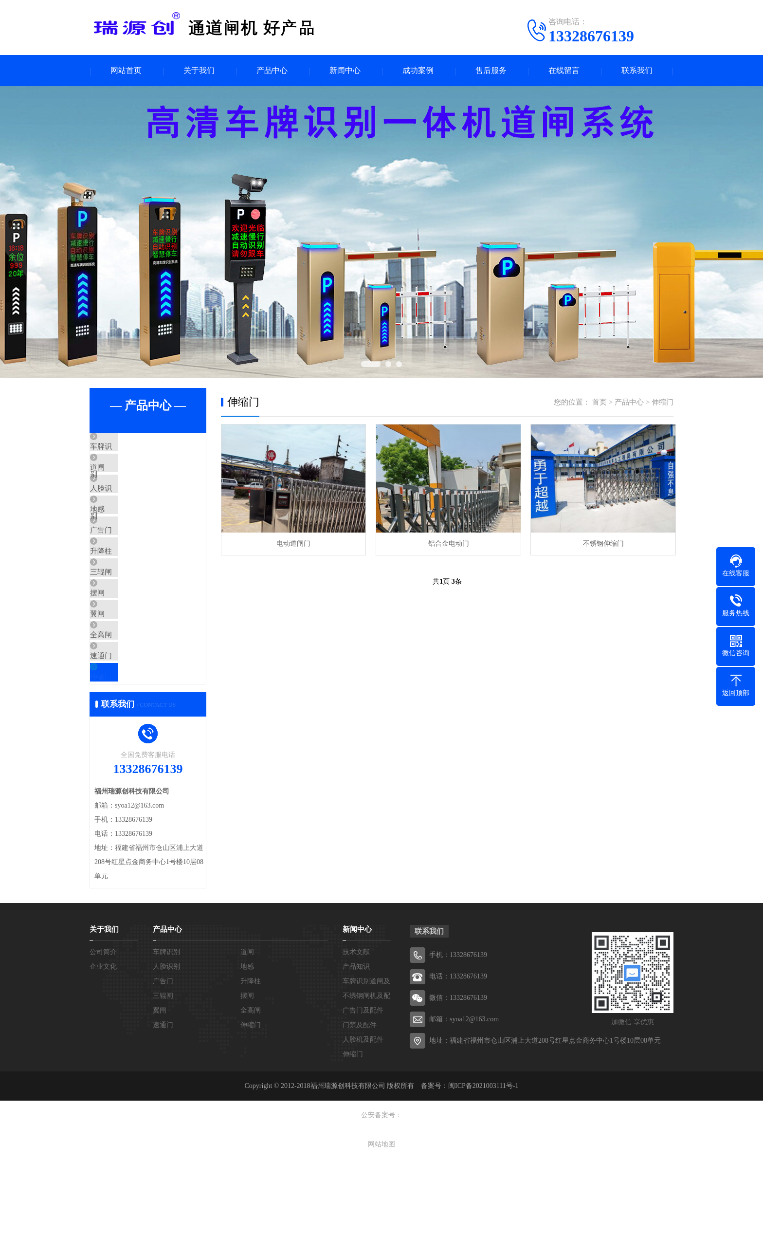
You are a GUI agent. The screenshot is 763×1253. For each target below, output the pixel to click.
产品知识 (356, 1060)
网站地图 (381, 1238)
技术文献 (356, 1046)
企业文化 (103, 1060)
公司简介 (103, 1046)
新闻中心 (345, 71)
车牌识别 (127, 448)
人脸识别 (127, 505)
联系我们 (637, 71)
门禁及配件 (360, 1119)
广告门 (123, 563)
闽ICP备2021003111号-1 (483, 1179)
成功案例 (418, 71)
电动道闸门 (293, 543)
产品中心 (272, 71)
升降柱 (123, 591)
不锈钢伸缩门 (600, 543)
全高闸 (123, 706)
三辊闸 (123, 620)
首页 (599, 402)
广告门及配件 (363, 1104)
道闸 (119, 476)
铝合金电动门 (446, 543)
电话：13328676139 (458, 1070)
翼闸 (119, 678)
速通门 (123, 735)
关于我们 (199, 71)
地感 (119, 534)
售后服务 (491, 71)
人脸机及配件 (363, 1133)
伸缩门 (123, 764)
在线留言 (564, 71)
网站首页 (126, 71)
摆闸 (119, 649)
